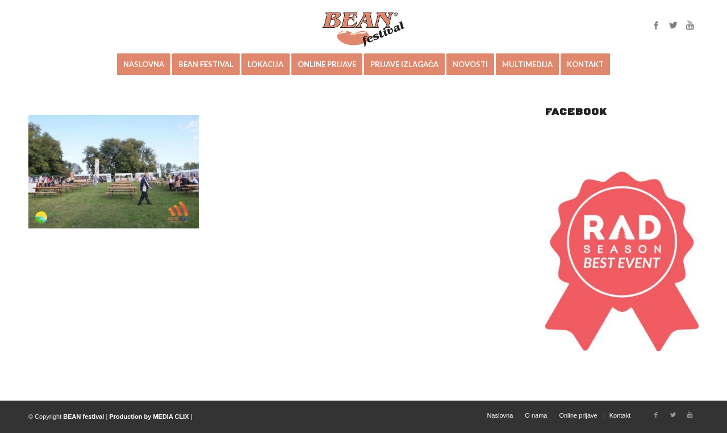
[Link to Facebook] (656, 25)
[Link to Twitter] (673, 25)
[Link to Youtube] (690, 25)
